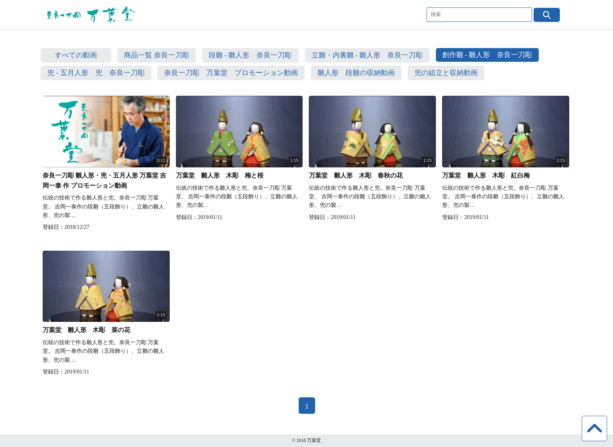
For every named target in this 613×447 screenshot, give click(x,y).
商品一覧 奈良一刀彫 (156, 55)
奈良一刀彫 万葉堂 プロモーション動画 (231, 73)
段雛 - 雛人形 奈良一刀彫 (250, 55)
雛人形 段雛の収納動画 (356, 73)
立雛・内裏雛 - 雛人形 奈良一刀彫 (367, 55)
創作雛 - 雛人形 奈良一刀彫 (487, 55)
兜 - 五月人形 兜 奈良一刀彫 (96, 73)
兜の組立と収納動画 (446, 73)
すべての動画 (76, 55)
